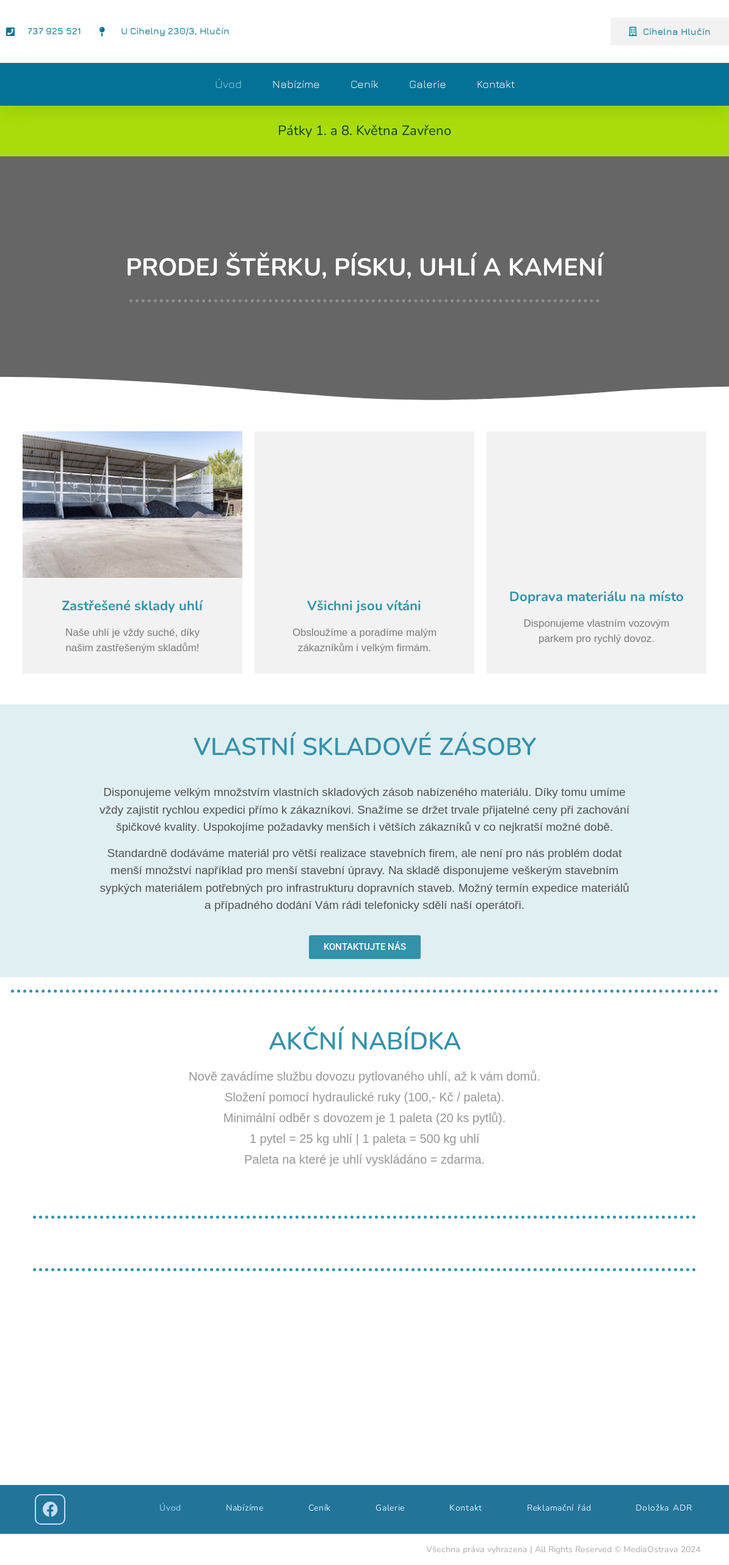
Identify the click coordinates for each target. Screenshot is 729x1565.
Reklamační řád (559, 1508)
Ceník (364, 84)
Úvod (228, 84)
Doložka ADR (664, 1508)
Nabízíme (296, 84)
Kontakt (496, 84)
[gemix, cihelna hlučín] (364, 1387)
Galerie (427, 84)
